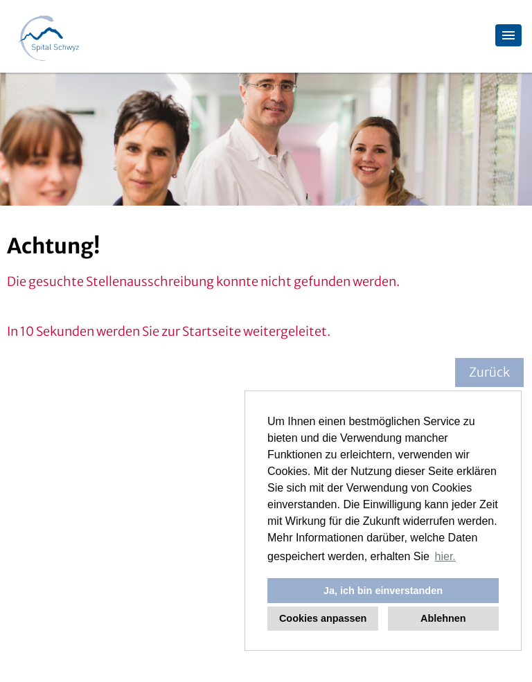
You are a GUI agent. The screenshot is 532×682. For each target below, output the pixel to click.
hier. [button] (445, 556)
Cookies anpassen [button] (322, 618)
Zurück (489, 372)
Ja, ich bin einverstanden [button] (383, 590)
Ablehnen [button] (443, 618)
